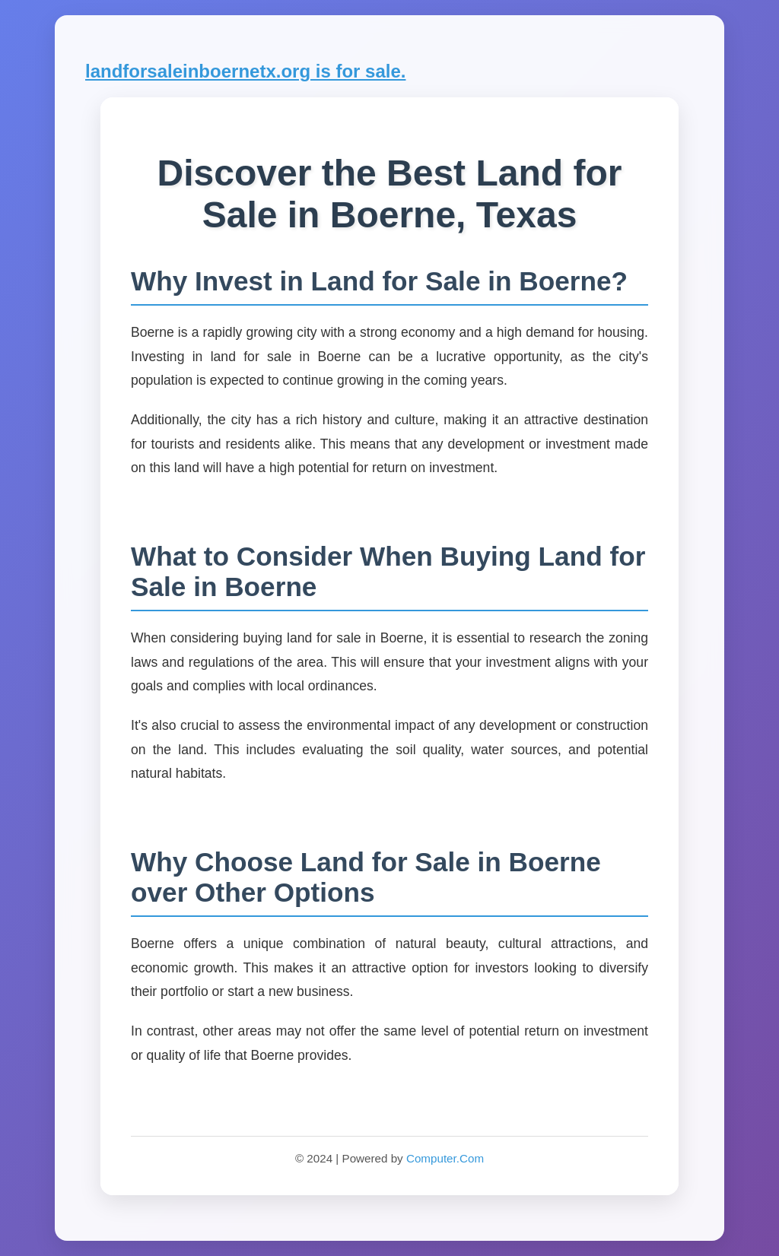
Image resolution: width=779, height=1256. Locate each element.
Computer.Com (445, 1158)
